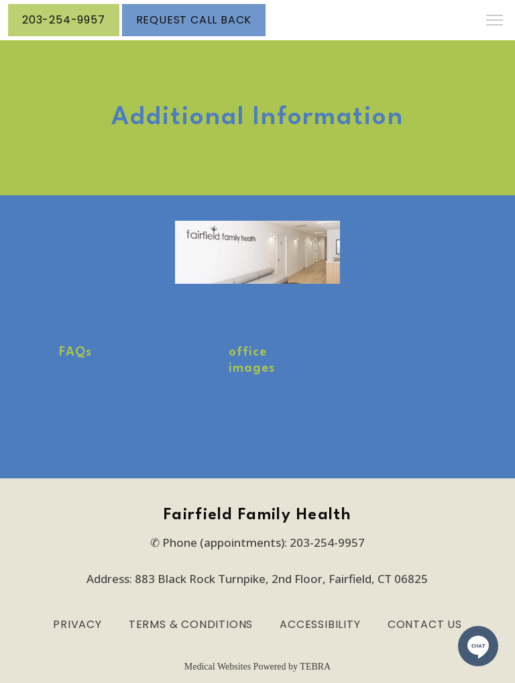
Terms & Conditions (191, 624)
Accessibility (320, 624)
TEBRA (315, 667)
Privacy (77, 624)
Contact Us (425, 624)
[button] (494, 21)
